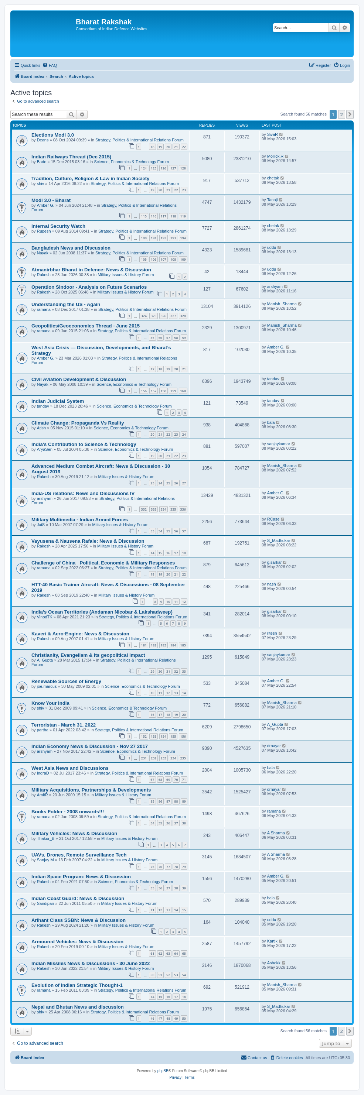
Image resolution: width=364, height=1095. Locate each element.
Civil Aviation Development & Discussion (78, 379)
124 (143, 168)
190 (143, 238)
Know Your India (50, 703)
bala (271, 422)
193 (173, 238)
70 (176, 779)
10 (168, 601)
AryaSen (44, 449)
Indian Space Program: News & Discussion (81, 876)
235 (183, 758)
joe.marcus (47, 686)
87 (168, 801)
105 (143, 259)
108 (173, 259)
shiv (40, 183)
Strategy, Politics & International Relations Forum (139, 140)
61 (152, 953)
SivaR (272, 134)
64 (176, 953)
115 (143, 216)
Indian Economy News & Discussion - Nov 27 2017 (89, 746)
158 (163, 390)
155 (173, 736)
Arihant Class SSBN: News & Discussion (78, 920)
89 (184, 801)
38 (184, 823)
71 (184, 779)
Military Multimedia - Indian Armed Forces (79, 519)
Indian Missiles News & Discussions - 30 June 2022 (90, 963)
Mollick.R (275, 156)
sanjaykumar (278, 444)
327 (173, 315)
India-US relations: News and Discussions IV (83, 493)
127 (173, 168)
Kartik (272, 941)
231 (143, 758)
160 (183, 390)
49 (176, 1018)
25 (168, 483)
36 (168, 823)
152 (143, 736)
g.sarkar (274, 562)
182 (153, 645)
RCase (273, 519)
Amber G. (45, 205)
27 (184, 483)
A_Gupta (45, 660)
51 (160, 974)
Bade (42, 161)
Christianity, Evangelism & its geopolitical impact (88, 655)
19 (160, 146)
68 (160, 779)
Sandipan (45, 903)
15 (160, 552)
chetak (273, 178)
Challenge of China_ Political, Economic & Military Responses (103, 563)
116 (153, 216)
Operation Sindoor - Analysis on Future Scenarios (89, 287)
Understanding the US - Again (65, 304)
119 (183, 216)
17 (152, 369)
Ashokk (273, 963)
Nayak (42, 253)
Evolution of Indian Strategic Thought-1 (77, 985)
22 (184, 146)
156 (143, 390)
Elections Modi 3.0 (52, 135)
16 (168, 552)
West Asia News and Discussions (70, 768)
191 (153, 238)
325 (153, 315)
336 (183, 509)
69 (168, 779)
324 (143, 315)
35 (160, 823)
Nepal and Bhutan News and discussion (77, 1007)
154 (163, 736)
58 (176, 337)
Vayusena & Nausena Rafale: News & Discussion (87, 541)
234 (173, 758)
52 (168, 974)
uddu (271, 247)
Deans (43, 140)
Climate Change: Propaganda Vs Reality (77, 423)
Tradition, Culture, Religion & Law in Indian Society (90, 178)
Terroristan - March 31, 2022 (63, 725)
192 (163, 238)
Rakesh (44, 274)
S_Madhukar (278, 540)
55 (152, 337)
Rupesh (44, 231)
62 (160, 953)
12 (184, 601)
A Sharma (276, 833)
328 (183, 315)
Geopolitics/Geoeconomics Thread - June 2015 (85, 326)
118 (173, 216)
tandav (273, 379)
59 (184, 337)
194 (183, 238)
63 (168, 953)
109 (183, 259)
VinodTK (44, 617)
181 (143, 645)
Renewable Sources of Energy (66, 681)
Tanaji (272, 200)
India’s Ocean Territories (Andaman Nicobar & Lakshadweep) (102, 612)
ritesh (272, 633)
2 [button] (341, 114)
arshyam (275, 286)
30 (160, 671)
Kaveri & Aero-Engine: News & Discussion (80, 633)
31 (168, 671)
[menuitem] (49, 65)
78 (176, 866)
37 (176, 823)
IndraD (43, 773)
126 (163, 168)
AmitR (42, 795)
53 (152, 531)
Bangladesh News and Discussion (70, 248)
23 (184, 190)
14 (152, 552)
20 (168, 146)
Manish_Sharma (282, 304)
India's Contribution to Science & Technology (83, 444)
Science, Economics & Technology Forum (131, 161)
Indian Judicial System (57, 401)
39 (184, 888)
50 (152, 974)
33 (184, 671)
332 (143, 509)
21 (176, 146)
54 (160, 531)
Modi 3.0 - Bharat (51, 200)
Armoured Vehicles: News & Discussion (77, 941)
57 (168, 337)
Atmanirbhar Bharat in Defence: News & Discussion (91, 269)
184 (173, 645)
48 (168, 1018)
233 (163, 758)
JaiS (41, 524)
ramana (44, 309)
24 (184, 434)
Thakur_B (46, 838)
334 (163, 509)
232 (153, 758)
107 (163, 259)
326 (163, 315)
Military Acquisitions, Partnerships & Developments (91, 790)
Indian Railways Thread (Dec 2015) (71, 156)
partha (42, 730)
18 (152, 146)
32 (176, 671)
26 (176, 483)
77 (168, 866)
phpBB (163, 1071)
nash (271, 584)
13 (176, 692)
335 (173, 509)
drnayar (274, 746)
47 (160, 1018)
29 (152, 671)
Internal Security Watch (58, 226)
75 (152, 866)
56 (160, 337)
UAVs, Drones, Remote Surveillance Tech (78, 855)
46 (152, 1018)
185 (183, 645)
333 (153, 509)
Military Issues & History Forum (126, 274)
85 (152, 801)
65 (184, 953)
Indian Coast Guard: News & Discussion (77, 898)
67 (152, 779)
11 (176, 601)
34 (152, 823)
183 (163, 645)
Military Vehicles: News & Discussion (74, 833)
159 (173, 390)
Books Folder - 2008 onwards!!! (67, 811)
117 (163, 216)
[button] (350, 114)
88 (176, 801)
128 (183, 168)
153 (153, 736)
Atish (41, 428)
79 (184, 866)
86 (160, 801)
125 (153, 168)
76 (160, 866)
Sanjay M (45, 860)
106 (153, 259)
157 (153, 390)
